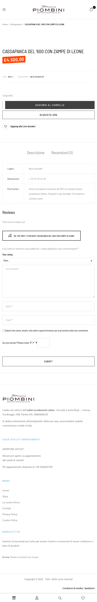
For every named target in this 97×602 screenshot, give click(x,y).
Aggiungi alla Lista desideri (22, 126)
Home (5, 24)
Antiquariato (16, 24)
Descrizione (35, 152)
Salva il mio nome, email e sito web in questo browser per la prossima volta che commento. (46, 330)
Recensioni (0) (62, 152)
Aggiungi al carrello (50, 104)
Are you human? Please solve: (26, 343)
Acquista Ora (48, 114)
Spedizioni (89, 588)
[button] (91, 9)
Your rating (7, 254)
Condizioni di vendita (72, 588)
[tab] (35, 153)
